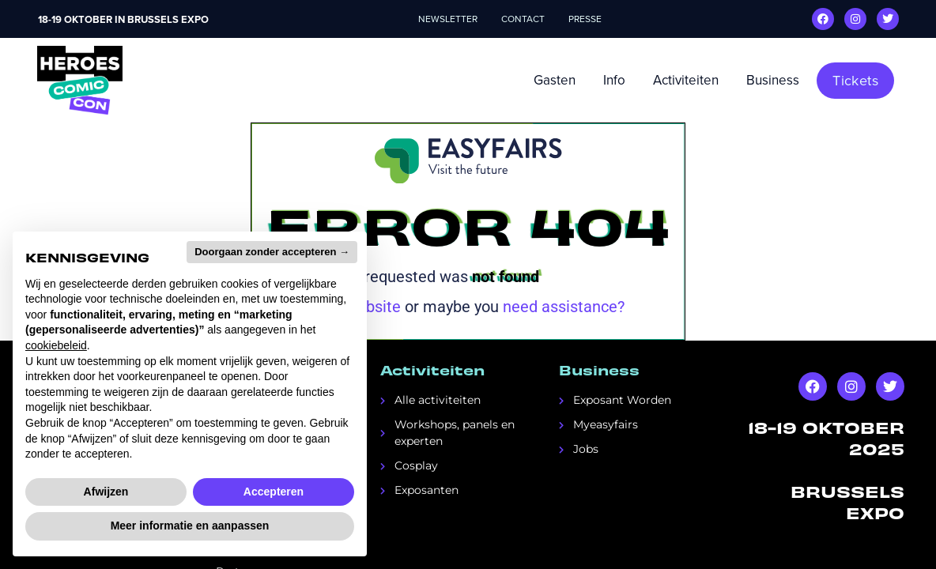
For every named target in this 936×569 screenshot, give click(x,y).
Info (614, 80)
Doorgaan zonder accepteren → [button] (271, 252)
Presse (585, 19)
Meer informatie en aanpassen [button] (190, 525)
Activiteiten (686, 80)
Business (772, 80)
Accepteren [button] (273, 491)
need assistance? (564, 306)
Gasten (555, 80)
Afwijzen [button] (106, 491)
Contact (523, 19)
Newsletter (447, 19)
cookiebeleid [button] (56, 345)
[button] (855, 80)
